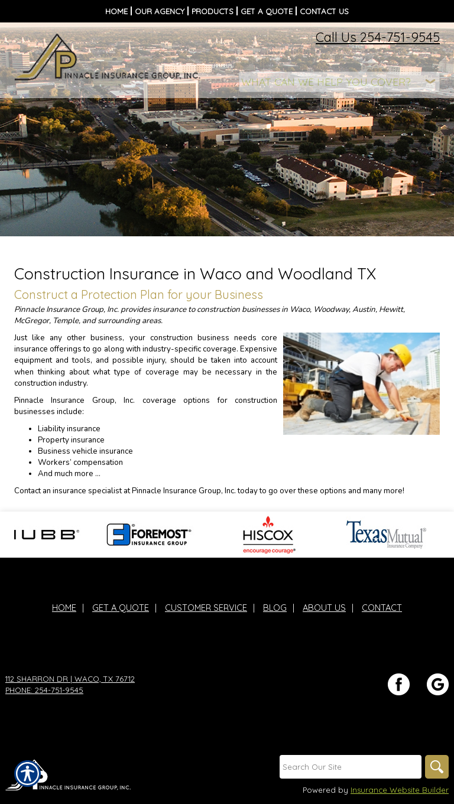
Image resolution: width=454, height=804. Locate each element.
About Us (324, 607)
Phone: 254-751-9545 (44, 690)
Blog (275, 607)
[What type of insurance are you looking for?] (339, 81)
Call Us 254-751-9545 (378, 37)
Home (64, 607)
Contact (382, 607)
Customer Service (206, 607)
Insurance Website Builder (400, 790)
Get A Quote (120, 607)
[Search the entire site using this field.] (350, 767)
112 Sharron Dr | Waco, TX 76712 (70, 678)
